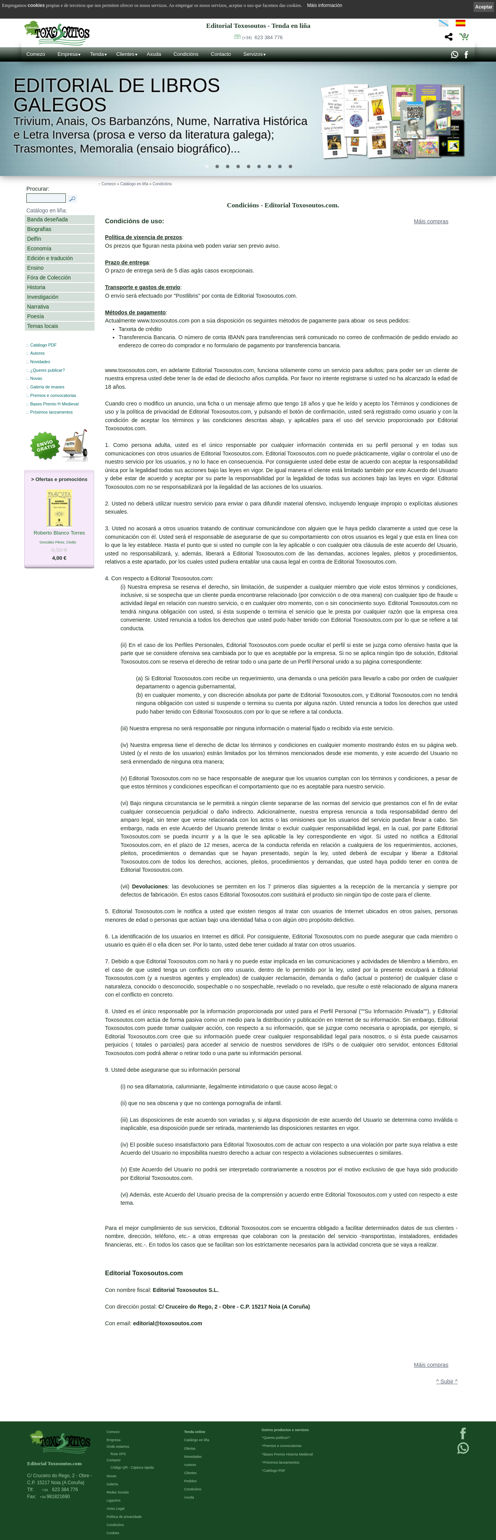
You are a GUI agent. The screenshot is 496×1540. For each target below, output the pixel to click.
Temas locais (42, 326)
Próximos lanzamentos (51, 412)
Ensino (35, 268)
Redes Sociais (118, 1492)
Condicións (186, 54)
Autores (37, 353)
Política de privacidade (124, 1517)
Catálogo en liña (134, 184)
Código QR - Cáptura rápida (132, 1467)
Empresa (67, 54)
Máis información (324, 5)
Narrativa (38, 307)
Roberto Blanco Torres (59, 533)
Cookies (113, 1533)
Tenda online (194, 1432)
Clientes (125, 54)
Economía (39, 248)
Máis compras (431, 221)
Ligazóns (114, 1500)
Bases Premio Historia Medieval (288, 1454)
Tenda (96, 54)
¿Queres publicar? (47, 370)
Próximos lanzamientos (282, 1462)
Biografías (39, 229)
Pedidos (190, 1481)
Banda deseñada (47, 219)
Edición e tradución (50, 258)
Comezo (35, 54)
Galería (112, 1484)
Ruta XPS (118, 1454)
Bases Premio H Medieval (54, 404)
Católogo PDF (275, 1471)
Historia (36, 287)
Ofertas (190, 1448)
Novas (36, 378)
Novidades (40, 361)
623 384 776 (262, 37)
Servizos (253, 54)
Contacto (221, 54)
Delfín (34, 239)
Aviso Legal (115, 1509)
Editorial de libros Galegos (116, 95)
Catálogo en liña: (46, 210)
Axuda (154, 54)
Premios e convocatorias (53, 395)
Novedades (193, 1457)
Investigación (43, 297)
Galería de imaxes (47, 387)
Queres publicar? (277, 1438)
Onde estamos (118, 1447)
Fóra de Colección (49, 277)
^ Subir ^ (447, 1381)
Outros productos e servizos (285, 1430)
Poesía (35, 316)
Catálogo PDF (43, 345)
